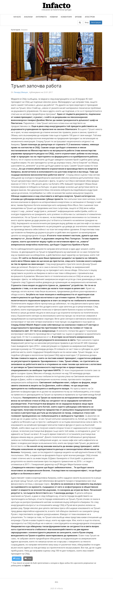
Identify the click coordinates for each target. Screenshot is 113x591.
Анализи (28, 17)
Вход (86, 22)
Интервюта (41, 17)
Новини (54, 17)
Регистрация (96, 22)
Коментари (66, 17)
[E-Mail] (28, 558)
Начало (17, 17)
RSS (56, 582)
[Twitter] (17, 558)
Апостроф (90, 17)
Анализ (24, 29)
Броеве (78, 17)
